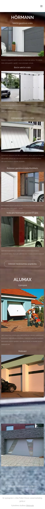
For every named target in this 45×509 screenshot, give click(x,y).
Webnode (30, 505)
